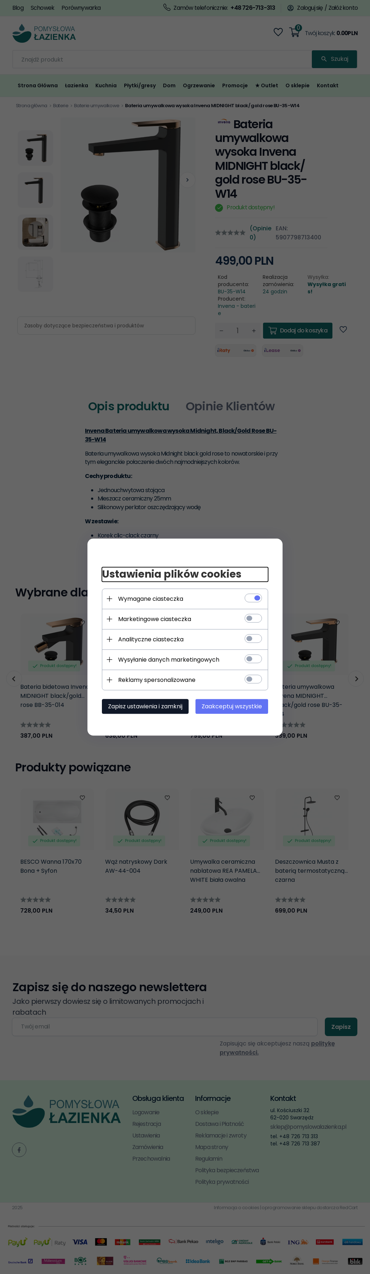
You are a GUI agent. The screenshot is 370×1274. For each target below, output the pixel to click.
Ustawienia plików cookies (171, 574)
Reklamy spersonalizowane (156, 680)
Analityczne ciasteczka (151, 639)
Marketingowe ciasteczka (154, 619)
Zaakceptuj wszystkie (232, 706)
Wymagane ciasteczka (150, 599)
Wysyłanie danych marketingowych (168, 659)
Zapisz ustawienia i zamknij (145, 706)
